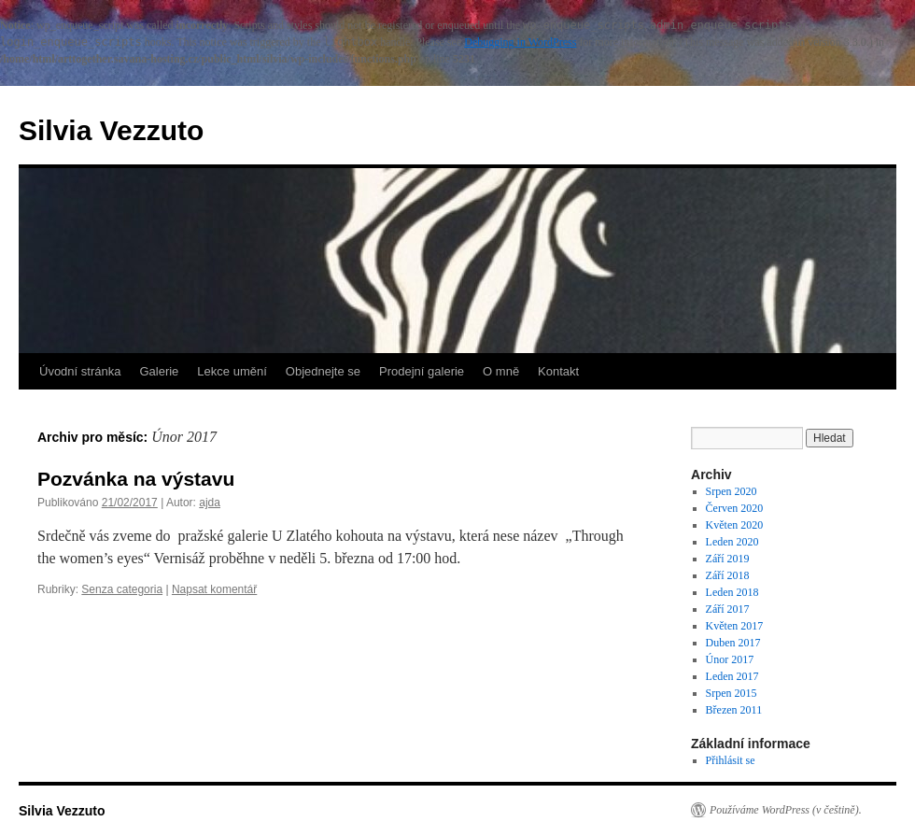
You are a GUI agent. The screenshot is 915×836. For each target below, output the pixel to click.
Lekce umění (231, 371)
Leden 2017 (732, 676)
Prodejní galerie (421, 371)
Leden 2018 (732, 592)
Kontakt (558, 371)
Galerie (158, 371)
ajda (209, 502)
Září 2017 (728, 609)
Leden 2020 (732, 541)
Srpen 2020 (731, 491)
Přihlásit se (730, 760)
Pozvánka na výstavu (135, 478)
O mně (501, 371)
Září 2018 (728, 575)
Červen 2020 (735, 508)
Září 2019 (728, 558)
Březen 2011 (734, 709)
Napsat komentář (214, 589)
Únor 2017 (730, 659)
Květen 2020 (735, 524)
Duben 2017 (733, 642)
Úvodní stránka (79, 371)
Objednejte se (323, 371)
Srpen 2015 (731, 693)
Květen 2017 (735, 625)
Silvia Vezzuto (111, 130)
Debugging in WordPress (520, 42)
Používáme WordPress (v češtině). (786, 809)
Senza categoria (121, 589)
